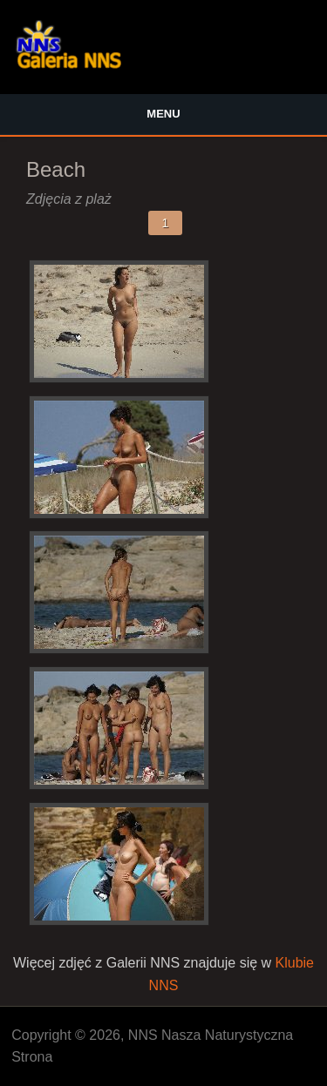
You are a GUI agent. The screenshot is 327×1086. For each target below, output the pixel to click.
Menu (163, 113)
